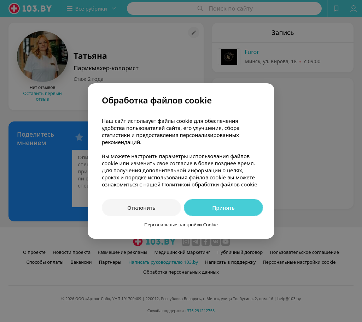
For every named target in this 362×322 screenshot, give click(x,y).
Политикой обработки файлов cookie (209, 184)
